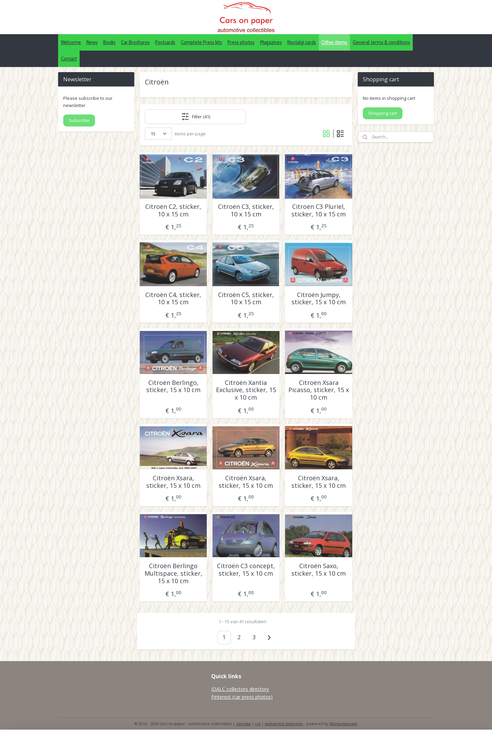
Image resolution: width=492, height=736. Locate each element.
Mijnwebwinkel (343, 723)
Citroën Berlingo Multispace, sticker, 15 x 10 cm (173, 573)
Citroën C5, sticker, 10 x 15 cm (246, 298)
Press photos (241, 42)
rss (257, 723)
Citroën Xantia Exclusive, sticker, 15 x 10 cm (246, 390)
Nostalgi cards (301, 42)
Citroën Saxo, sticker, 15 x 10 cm (318, 569)
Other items (334, 42)
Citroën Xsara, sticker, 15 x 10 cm (173, 481)
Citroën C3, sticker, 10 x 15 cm (246, 210)
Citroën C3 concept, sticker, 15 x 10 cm (246, 569)
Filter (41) (195, 116)
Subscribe (79, 120)
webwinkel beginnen (284, 723)
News (92, 42)
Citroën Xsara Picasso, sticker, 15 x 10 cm (318, 390)
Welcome (71, 42)
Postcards (165, 42)
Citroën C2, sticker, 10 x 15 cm (173, 210)
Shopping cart (382, 113)
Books (109, 42)
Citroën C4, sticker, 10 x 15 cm (173, 298)
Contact (69, 58)
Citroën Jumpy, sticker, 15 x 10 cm (318, 298)
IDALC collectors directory (240, 689)
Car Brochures (135, 42)
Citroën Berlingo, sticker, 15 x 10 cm (173, 386)
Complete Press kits (201, 42)
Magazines (271, 42)
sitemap (243, 723)
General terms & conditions (381, 42)
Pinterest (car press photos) (242, 697)
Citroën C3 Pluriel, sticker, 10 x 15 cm (318, 210)
